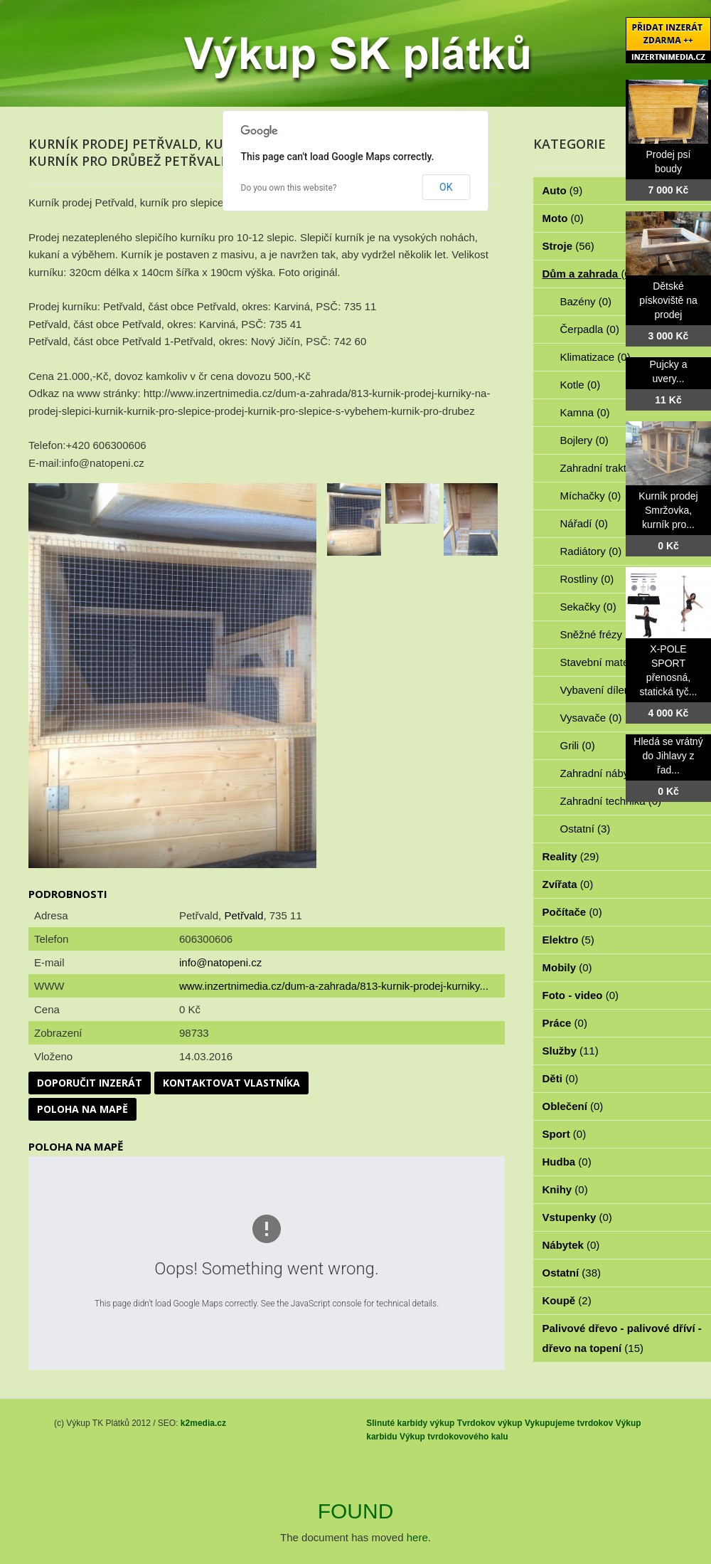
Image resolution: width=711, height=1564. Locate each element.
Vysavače (591, 718)
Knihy (565, 1189)
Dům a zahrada (588, 274)
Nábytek (571, 1245)
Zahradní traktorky (611, 468)
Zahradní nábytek (609, 773)
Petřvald (243, 915)
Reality (570, 856)
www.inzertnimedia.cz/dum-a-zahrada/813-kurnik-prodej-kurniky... (333, 986)
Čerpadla (589, 329)
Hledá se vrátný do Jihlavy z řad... (668, 756)
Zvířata (568, 884)
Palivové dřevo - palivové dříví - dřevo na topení (622, 1338)
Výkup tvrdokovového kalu (454, 1437)
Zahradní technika (611, 801)
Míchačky (590, 496)
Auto (562, 190)
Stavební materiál (609, 662)
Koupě (567, 1300)
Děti (560, 1078)
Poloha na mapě (82, 1109)
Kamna (585, 412)
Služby (570, 1051)
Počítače (572, 912)
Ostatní (585, 829)
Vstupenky (577, 1217)
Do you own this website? (289, 188)
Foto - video (580, 995)
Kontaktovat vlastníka (231, 1082)
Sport (564, 1134)
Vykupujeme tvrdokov (569, 1423)
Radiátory (591, 551)
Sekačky (588, 607)
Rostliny (587, 579)
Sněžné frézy (599, 634)
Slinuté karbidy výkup (410, 1423)
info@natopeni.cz (220, 962)
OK (445, 187)
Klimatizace (595, 357)
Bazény (586, 301)
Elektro (568, 940)
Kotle (580, 385)
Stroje (568, 246)
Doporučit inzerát (89, 1082)
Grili (577, 745)
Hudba (567, 1162)
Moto (563, 218)
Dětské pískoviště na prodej (668, 300)
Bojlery (584, 440)
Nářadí (584, 523)
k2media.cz (203, 1423)
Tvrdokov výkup (490, 1423)
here (417, 1537)
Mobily (567, 967)
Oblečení (573, 1106)
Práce (564, 1023)
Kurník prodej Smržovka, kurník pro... (667, 510)
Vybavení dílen (603, 690)
